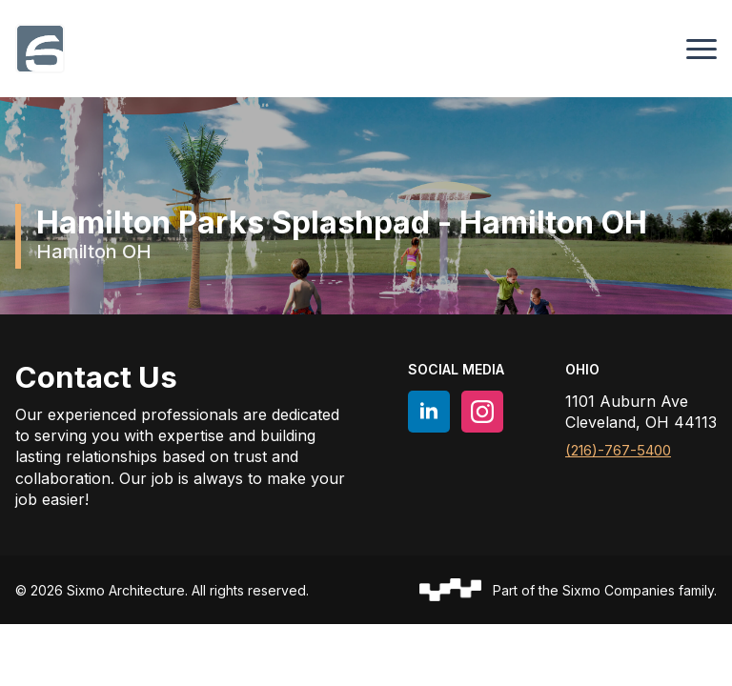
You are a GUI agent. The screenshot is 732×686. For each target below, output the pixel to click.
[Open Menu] (701, 48)
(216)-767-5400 (618, 450)
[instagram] (482, 412)
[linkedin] (429, 412)
